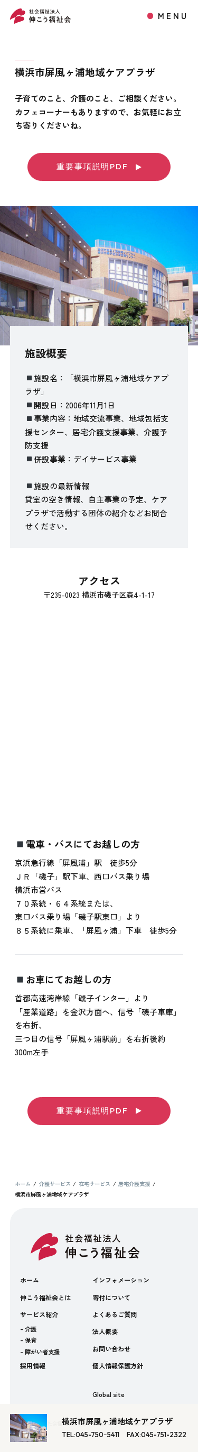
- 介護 (28, 1329)
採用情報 (32, 1366)
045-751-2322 (163, 1434)
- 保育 (28, 1340)
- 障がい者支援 (40, 1351)
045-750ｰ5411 (97, 1434)
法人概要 (105, 1331)
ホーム (29, 1280)
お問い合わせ (111, 1349)
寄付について (111, 1297)
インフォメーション (120, 1280)
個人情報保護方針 (117, 1366)
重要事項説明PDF (99, 166)
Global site (108, 1394)
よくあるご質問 (114, 1314)
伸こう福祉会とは (45, 1297)
